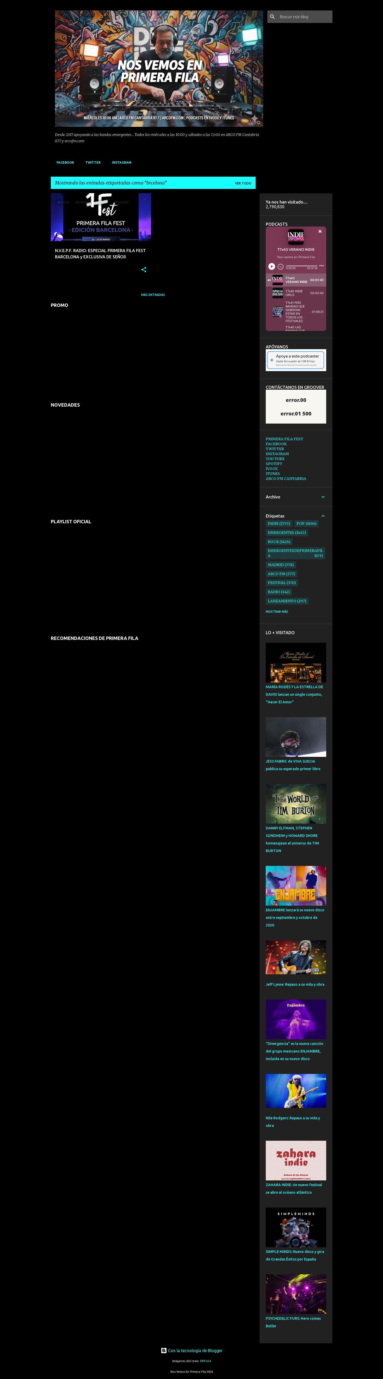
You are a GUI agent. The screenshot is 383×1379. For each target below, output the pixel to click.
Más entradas (153, 294)
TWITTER (91, 162)
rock (273, 541)
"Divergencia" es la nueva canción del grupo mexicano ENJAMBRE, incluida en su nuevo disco (294, 1051)
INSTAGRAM (120, 162)
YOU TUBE (275, 458)
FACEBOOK (63, 162)
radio (274, 592)
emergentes (281, 532)
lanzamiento (282, 601)
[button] (144, 270)
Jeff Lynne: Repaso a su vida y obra (295, 984)
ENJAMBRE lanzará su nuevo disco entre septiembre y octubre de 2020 (295, 917)
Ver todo (243, 183)
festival (277, 582)
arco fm (276, 574)
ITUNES (273, 473)
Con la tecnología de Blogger (192, 1350)
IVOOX (272, 468)
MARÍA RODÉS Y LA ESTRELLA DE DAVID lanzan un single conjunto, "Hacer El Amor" (294, 694)
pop (300, 523)
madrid (276, 564)
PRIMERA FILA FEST (284, 439)
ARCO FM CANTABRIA (286, 478)
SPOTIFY (274, 463)
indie (273, 523)
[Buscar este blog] (305, 16)
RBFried (205, 1361)
